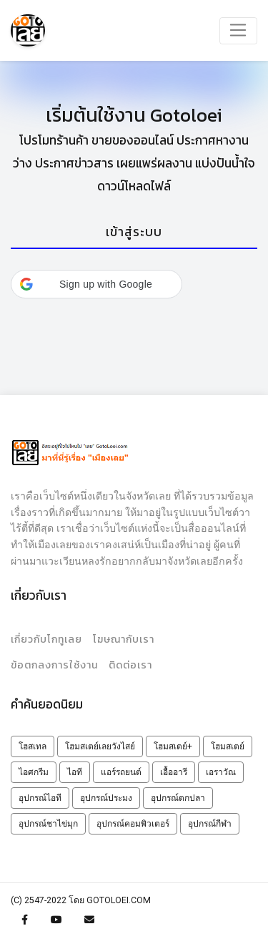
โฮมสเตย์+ (173, 746)
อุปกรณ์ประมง (106, 798)
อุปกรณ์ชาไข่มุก (48, 824)
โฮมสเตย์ (227, 746)
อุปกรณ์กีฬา (210, 824)
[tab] (134, 233)
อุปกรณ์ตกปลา (178, 798)
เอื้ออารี (173, 772)
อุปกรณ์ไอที (40, 798)
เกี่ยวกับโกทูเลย (46, 639)
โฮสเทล (32, 746)
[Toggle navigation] (238, 30)
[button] (96, 284)
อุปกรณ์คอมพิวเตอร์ (132, 824)
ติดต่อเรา (130, 665)
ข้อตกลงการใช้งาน (54, 665)
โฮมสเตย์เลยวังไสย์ (100, 746)
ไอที (74, 772)
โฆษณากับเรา (123, 639)
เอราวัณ (221, 772)
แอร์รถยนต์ (121, 772)
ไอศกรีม (34, 772)
